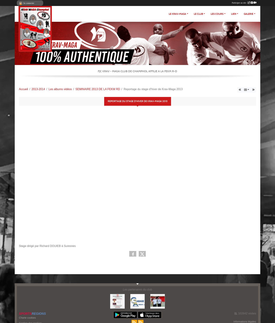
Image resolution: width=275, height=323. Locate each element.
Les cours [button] (217, 13)
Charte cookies (27, 317)
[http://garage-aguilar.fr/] (137, 301)
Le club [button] (198, 13)
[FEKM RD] (117, 301)
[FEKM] (157, 301)
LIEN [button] (233, 13)
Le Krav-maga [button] (177, 13)
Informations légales (244, 321)
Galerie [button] (248, 13)
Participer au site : (244, 3)
